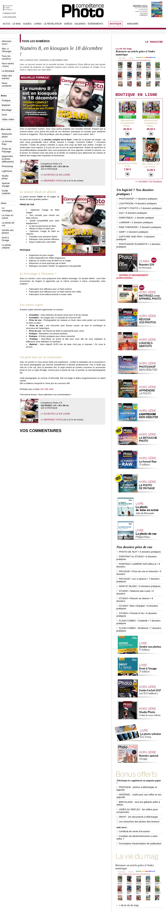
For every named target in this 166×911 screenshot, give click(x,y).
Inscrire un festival (138, 862)
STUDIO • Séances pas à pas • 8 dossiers (135, 545)
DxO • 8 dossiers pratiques (129, 210)
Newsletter (144, 13)
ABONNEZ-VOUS (51, 180)
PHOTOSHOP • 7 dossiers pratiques (133, 201)
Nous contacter (6, 56)
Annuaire (132, 23)
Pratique (4, 69)
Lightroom (5, 107)
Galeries (80, 23)
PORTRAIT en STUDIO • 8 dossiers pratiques (137, 530)
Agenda (72, 851)
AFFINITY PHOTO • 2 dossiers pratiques (135, 207)
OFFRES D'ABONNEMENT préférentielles (135, 255)
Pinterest (41, 851)
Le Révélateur (53, 23)
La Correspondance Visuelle (79, 848)
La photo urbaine (7, 141)
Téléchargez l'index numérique (17, 841)
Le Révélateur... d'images (141, 841)
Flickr (40, 853)
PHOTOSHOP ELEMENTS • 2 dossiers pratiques (138, 228)
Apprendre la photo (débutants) (8, 101)
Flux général (136, 836)
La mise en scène (7, 131)
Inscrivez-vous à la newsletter (17, 843)
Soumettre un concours (140, 865)
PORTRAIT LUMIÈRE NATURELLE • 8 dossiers (138, 533)
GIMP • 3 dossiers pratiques (129, 222)
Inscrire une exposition (140, 860)
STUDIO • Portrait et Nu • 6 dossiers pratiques (137, 554)
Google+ (41, 846)
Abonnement (136, 877)
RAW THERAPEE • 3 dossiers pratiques (135, 219)
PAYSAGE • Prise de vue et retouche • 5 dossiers (138, 536)
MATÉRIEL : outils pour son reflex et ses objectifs (137, 717)
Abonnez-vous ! (7, 40)
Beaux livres (136, 848)
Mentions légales (12, 848)
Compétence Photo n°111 (127, 169)
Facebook (9, 6)
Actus (6, 23)
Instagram (9, 9)
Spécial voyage (7, 113)
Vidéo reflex (5, 80)
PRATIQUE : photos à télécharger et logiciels (135, 715)
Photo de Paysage (8, 97)
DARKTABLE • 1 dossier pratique (132, 213)
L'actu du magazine (139, 839)
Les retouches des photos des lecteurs (133, 729)
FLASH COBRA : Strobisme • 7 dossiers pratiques (139, 560)
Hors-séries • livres (8, 48)
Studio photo (6, 110)
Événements (95, 23)
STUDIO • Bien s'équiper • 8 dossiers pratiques (137, 551)
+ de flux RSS (137, 853)
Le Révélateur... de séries (141, 843)
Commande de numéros (141, 874)
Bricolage (4, 74)
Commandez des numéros (16, 839)
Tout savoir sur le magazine (79, 836)
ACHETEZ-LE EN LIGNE (54, 174)
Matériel (4, 72)
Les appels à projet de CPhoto (80, 839)
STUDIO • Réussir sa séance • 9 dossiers (135, 548)
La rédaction (136, 879)
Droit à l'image (6, 139)
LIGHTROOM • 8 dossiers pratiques (133, 204)
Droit (2, 77)
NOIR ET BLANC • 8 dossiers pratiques (134, 542)
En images (73, 841)
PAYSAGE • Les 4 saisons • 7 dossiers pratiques (138, 539)
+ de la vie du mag (125, 797)
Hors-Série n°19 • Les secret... (151, 171)
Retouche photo (7, 92)
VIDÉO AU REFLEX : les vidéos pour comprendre (137, 723)
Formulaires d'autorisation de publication (133, 742)
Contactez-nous (12, 846)
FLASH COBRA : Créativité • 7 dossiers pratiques (138, 557)
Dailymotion (42, 858)
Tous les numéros (141, 8)
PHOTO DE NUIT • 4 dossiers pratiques (134, 527)
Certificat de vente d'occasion (129, 737)
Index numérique (141, 11)
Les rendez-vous (138, 846)
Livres (38, 23)
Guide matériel (6, 115)
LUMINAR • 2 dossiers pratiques (131, 216)
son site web (46, 388)
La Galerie (73, 843)
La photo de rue (7, 133)
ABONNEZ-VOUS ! (140, 6)
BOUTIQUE (115, 23)
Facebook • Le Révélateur (47, 839)
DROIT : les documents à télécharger (132, 726)
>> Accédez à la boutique (150, 186)
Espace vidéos (74, 855)
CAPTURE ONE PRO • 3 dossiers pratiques (136, 225)
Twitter (8, 8)
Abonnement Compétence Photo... (127, 131)
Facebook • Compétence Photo (49, 836)
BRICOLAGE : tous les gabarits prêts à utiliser (135, 720)
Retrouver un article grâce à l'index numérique (140, 63)
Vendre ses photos (8, 136)
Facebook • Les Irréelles (47, 841)
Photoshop (5, 105)
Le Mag (16, 23)
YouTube (41, 855)
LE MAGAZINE (144, 47)
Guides (27, 23)
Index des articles (7, 53)
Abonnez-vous (11, 836)
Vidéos (68, 23)
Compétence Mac (107, 836)
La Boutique (143, 9)
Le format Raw (6, 95)
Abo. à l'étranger (7, 43)
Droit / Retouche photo (140, 881)
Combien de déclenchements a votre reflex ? (135, 739)
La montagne (6, 128)
